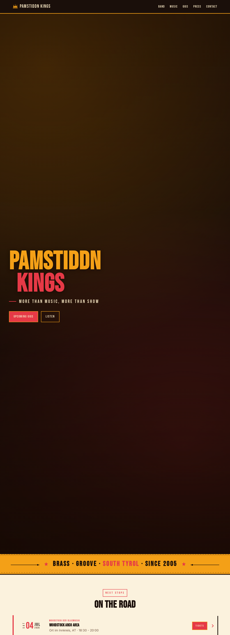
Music (174, 6)
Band (161, 6)
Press (197, 6)
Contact (211, 6)
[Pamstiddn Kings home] (32, 6)
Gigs (185, 6)
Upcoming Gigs (23, 316)
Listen (50, 316)
